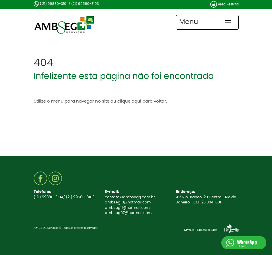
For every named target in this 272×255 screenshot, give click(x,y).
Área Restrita (224, 4)
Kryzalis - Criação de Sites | (211, 229)
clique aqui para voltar (141, 101)
